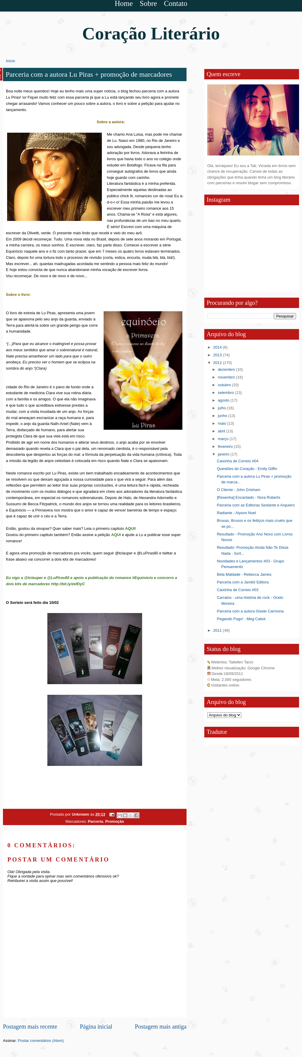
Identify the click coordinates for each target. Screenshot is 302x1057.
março (224, 439)
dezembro (227, 369)
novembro (227, 377)
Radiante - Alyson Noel (236, 513)
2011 (218, 630)
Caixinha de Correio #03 (237, 590)
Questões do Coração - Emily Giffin (247, 468)
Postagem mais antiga (161, 1026)
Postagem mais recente (30, 1026)
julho (222, 408)
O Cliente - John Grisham (238, 489)
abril (222, 431)
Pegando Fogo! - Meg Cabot (241, 619)
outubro (225, 385)
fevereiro (226, 446)
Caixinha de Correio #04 (237, 461)
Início (10, 61)
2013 (218, 355)
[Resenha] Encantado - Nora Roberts (248, 497)
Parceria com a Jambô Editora (243, 582)
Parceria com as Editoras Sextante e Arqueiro (256, 505)
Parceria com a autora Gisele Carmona (250, 611)
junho (223, 415)
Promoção (114, 821)
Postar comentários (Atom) (41, 1040)
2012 (218, 362)
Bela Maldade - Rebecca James (244, 574)
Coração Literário (151, 33)
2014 (218, 347)
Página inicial (96, 1026)
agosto (224, 400)
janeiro (224, 454)
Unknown (81, 814)
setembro (226, 392)
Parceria (95, 821)
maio (222, 423)
